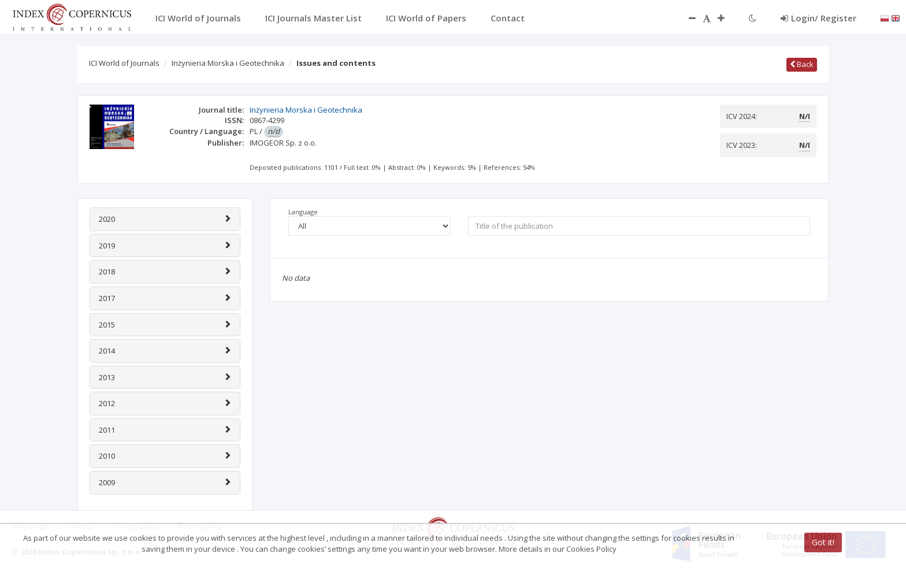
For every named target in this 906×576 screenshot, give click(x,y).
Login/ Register (818, 18)
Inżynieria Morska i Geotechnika (228, 63)
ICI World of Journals (124, 63)
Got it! (823, 542)
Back (802, 64)
